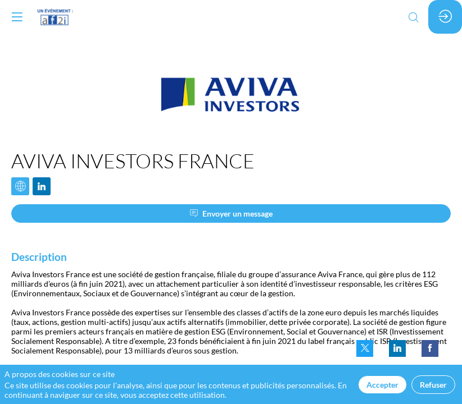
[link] (364, 348)
